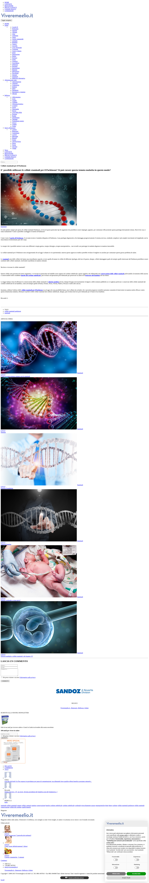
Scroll (2, 881)
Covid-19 (15, 27)
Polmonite (15, 29)
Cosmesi (14, 105)
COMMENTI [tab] (9, 769)
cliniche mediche (53, 282)
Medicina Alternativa (18, 78)
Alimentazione (16, 82)
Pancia (14, 111)
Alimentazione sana (11, 80)
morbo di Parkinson (16, 238)
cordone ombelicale (69, 807)
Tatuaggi (14, 119)
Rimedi (14, 138)
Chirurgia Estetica (17, 104)
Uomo (14, 126)
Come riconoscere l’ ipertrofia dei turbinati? (18, 837)
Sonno (14, 140)
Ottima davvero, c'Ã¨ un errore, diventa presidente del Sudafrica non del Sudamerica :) (31, 793)
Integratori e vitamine (18, 92)
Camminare (15, 133)
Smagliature (15, 117)
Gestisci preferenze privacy (74, 879)
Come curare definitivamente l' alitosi (16, 848)
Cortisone (15, 49)
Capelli (14, 100)
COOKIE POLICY (10, 9)
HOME (7, 2)
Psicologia (15, 73)
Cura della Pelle (17, 112)
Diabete (14, 87)
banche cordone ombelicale (54, 807)
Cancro (14, 44)
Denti (14, 53)
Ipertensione (16, 68)
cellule (24, 807)
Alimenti (15, 83)
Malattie (14, 70)
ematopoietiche (100, 807)
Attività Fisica (16, 141)
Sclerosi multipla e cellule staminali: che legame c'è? (17, 656)
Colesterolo (15, 85)
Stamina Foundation (7, 488)
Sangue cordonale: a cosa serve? (10, 600)
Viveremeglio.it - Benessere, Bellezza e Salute (74, 709)
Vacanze (14, 146)
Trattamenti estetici (18, 121)
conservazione (40, 807)
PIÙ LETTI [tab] (8, 767)
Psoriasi (14, 114)
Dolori (14, 56)
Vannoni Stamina (6, 544)
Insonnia (14, 66)
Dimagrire (15, 90)
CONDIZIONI (9, 11)
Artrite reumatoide (17, 39)
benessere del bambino (92, 275)
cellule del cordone (15, 808)
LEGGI (3, 374)
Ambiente (15, 35)
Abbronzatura (16, 97)
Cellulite (14, 102)
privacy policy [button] (124, 835)
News (6, 150)
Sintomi (14, 75)
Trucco (14, 123)
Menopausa (15, 71)
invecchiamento (86, 807)
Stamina (3, 432)
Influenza (15, 64)
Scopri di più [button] (126, 878)
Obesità (14, 94)
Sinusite (14, 30)
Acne (13, 99)
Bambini (14, 42)
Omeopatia (15, 109)
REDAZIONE (9, 6)
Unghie (14, 124)
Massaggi (15, 136)
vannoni (28, 807)
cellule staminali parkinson (13, 311)
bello (6, 804)
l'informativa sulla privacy (27, 679)
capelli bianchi (26, 808)
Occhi (14, 107)
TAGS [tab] (6, 771)
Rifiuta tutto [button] (116, 873)
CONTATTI (8, 4)
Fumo (14, 59)
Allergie (14, 32)
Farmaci (14, 58)
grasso (93, 807)
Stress (14, 143)
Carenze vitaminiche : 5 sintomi (14, 858)
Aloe (13, 34)
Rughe (14, 116)
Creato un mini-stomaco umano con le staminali (15, 376)
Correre (14, 134)
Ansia (14, 37)
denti (106, 807)
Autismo (14, 41)
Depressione (16, 54)
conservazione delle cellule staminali (112, 274)
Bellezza (7, 95)
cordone (114, 807)
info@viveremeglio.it (11, 868)
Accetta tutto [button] (136, 873)
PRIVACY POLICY (11, 7)
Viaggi (14, 148)
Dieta (13, 88)
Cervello (14, 46)
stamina (33, 807)
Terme (14, 145)
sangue (19, 807)
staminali (6, 259)
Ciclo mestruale (17, 47)
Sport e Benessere (10, 128)
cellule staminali (12, 807)
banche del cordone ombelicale (31, 275)
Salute (6, 25)
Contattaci (4, 862)
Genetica (15, 61)
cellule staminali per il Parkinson (32, 290)
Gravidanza (15, 63)
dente (110, 807)
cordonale (78, 807)
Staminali (15, 76)
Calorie (14, 129)
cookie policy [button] (110, 842)
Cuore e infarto (16, 51)
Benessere (15, 131)
